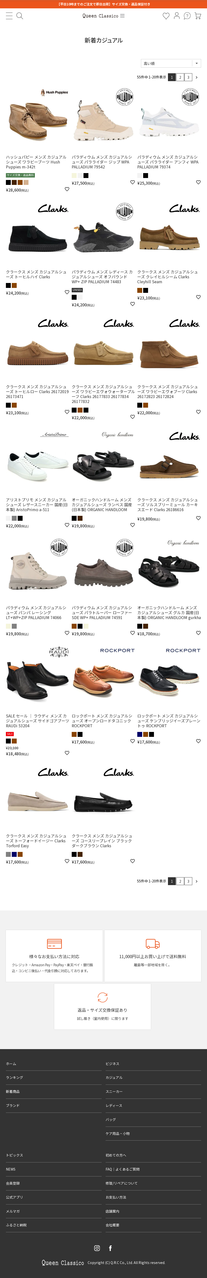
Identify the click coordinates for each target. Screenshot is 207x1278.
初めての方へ (116, 1155)
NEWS (10, 1169)
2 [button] (180, 77)
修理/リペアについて (122, 1183)
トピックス (14, 1155)
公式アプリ (14, 1197)
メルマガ (13, 1211)
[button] (196, 77)
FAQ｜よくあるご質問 (122, 1169)
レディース (114, 1105)
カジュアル (114, 1077)
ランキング (14, 1077)
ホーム (11, 1063)
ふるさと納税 (16, 1224)
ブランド (13, 1105)
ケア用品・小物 (118, 1133)
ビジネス (112, 1063)
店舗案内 (112, 1211)
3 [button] (188, 77)
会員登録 (13, 1183)
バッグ (111, 1119)
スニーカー (114, 1091)
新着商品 (13, 1091)
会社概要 (112, 1224)
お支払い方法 (116, 1197)
